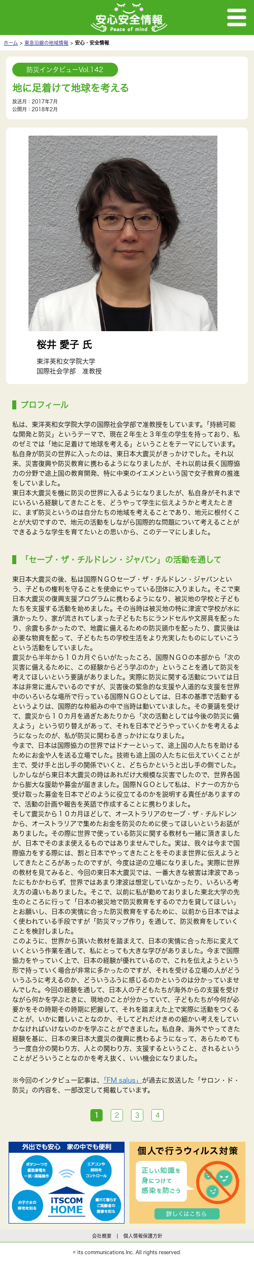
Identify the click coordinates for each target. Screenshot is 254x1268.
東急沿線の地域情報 (46, 42)
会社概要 (102, 1235)
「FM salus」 (122, 1080)
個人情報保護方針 (142, 1235)
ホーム (11, 42)
